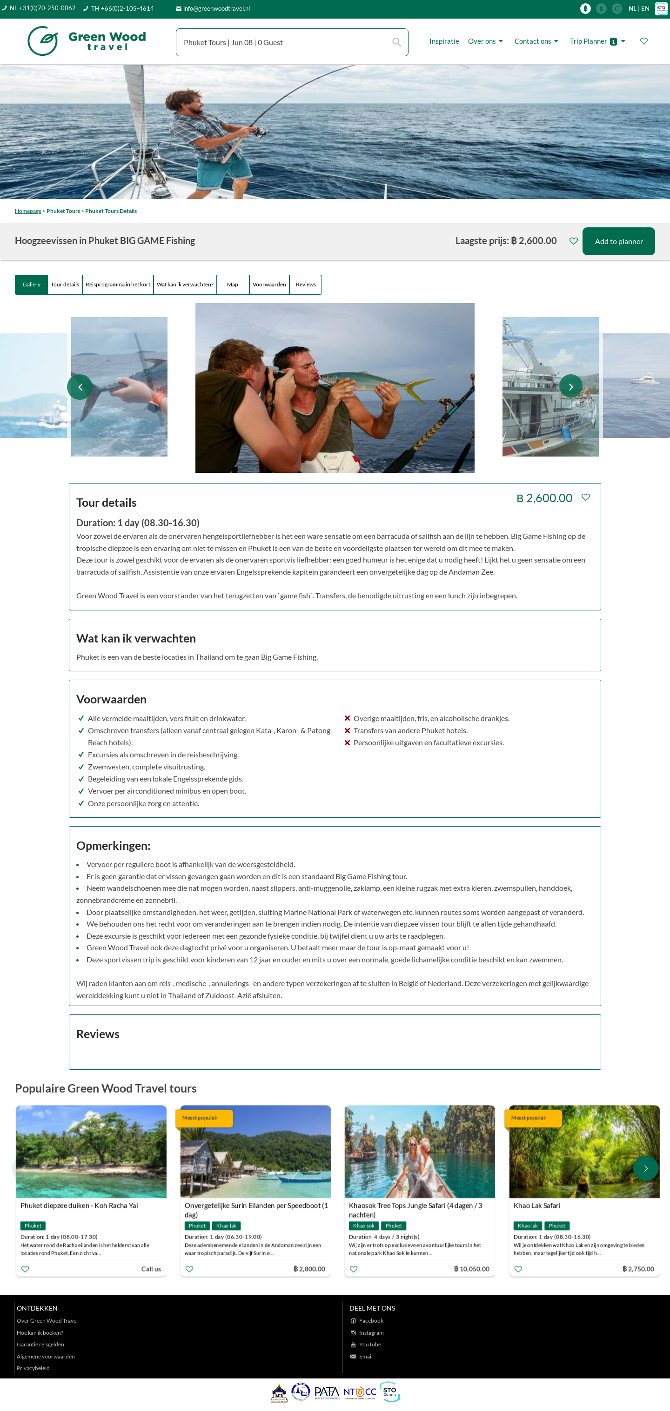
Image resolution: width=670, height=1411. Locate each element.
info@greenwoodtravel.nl (216, 8)
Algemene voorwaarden (46, 1356)
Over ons (487, 41)
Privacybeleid (33, 1368)
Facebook (371, 1320)
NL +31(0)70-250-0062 (43, 8)
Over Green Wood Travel (47, 1320)
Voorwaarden (269, 284)
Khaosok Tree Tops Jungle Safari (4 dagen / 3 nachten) (415, 1206)
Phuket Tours (63, 210)
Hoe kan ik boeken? (40, 1332)
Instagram (371, 1332)
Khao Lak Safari (536, 1205)
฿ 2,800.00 (309, 1268)
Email (366, 1356)
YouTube (370, 1344)
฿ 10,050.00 (471, 1268)
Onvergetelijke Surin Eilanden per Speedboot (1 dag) (256, 1206)
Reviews (306, 284)
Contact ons (538, 41)
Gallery (31, 284)
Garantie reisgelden (40, 1344)
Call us (151, 1268)
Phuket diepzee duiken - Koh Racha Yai (79, 1205)
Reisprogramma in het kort (118, 284)
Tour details (65, 284)
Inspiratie (444, 41)
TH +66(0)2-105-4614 (122, 8)
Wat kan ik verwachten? (185, 284)
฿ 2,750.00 (638, 1268)
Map (233, 284)
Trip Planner (599, 41)
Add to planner (619, 241)
